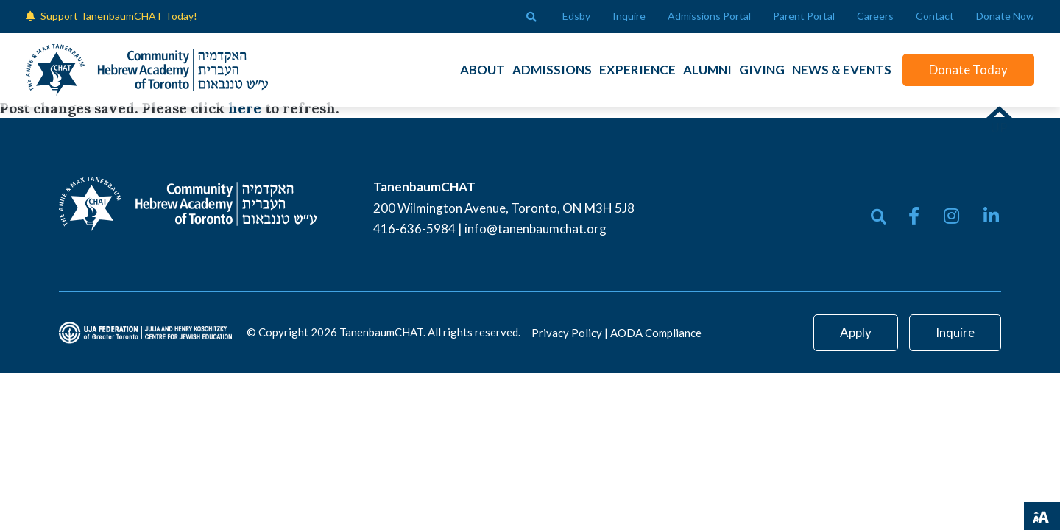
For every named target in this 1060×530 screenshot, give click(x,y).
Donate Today (968, 69)
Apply (856, 332)
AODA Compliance (656, 332)
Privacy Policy (566, 332)
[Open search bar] (531, 17)
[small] (913, 216)
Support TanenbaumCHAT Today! (118, 16)
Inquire (955, 332)
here (244, 108)
